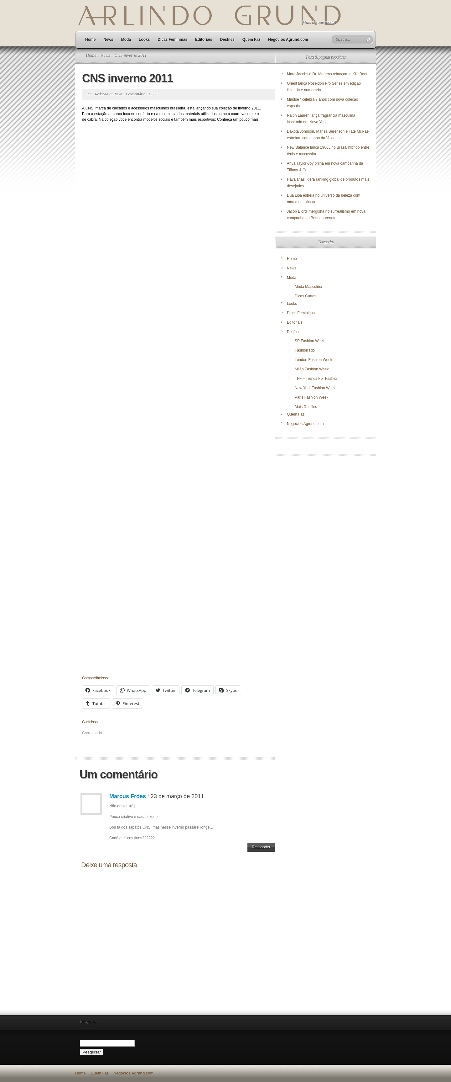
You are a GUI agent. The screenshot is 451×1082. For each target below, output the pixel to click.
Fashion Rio (305, 350)
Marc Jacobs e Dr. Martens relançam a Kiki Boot (327, 74)
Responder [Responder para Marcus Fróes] (261, 847)
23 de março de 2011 (177, 796)
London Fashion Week (313, 360)
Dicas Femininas (172, 39)
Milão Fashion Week (312, 369)
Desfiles (227, 39)
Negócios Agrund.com (288, 39)
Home (90, 39)
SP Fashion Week (310, 341)
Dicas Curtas (305, 296)
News (108, 39)
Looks (144, 39)
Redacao (101, 94)
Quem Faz (251, 39)
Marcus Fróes (127, 796)
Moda (126, 39)
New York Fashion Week (315, 388)
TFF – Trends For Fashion (316, 378)
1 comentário (135, 94)
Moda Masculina (308, 286)
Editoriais (203, 39)
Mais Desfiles (306, 407)
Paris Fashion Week (311, 397)
